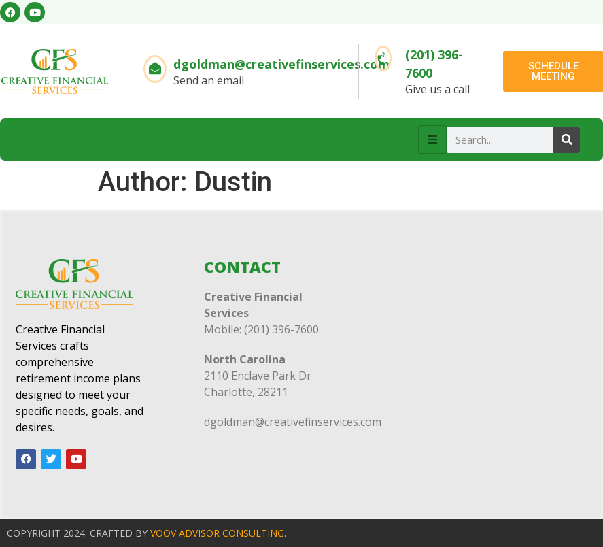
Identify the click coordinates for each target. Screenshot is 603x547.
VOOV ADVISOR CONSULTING (217, 533)
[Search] (566, 140)
